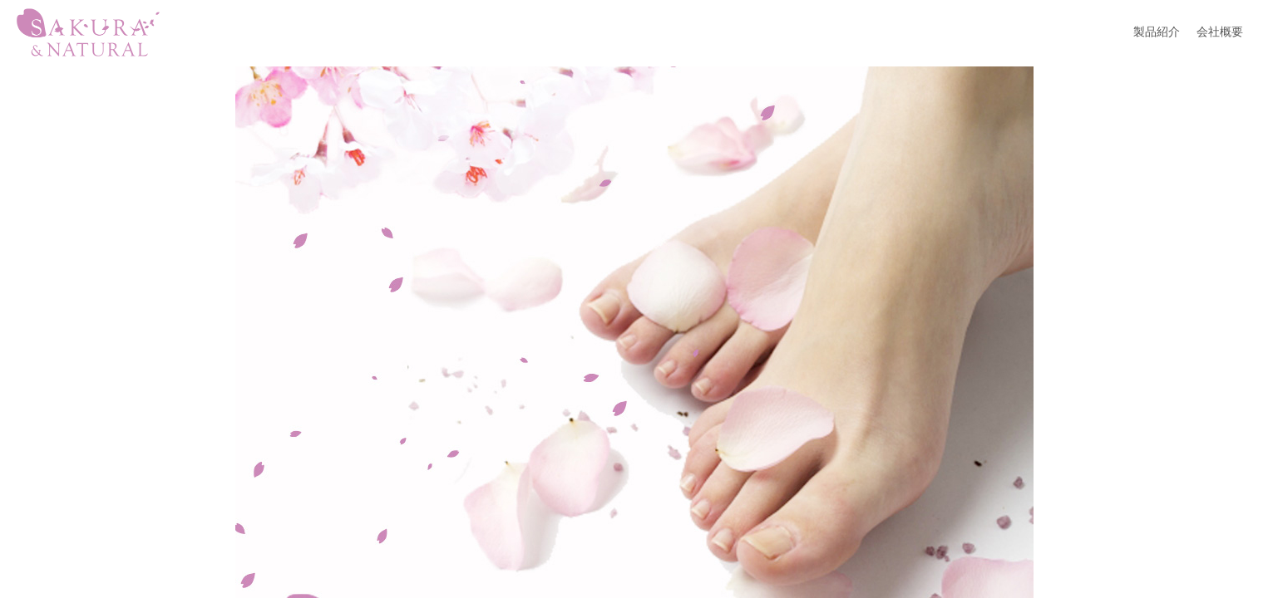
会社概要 (1219, 31)
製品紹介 (1156, 31)
